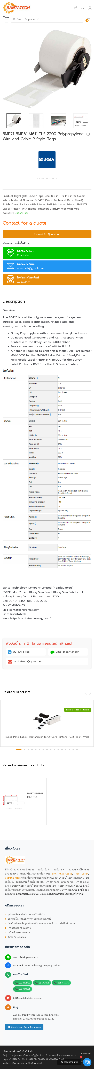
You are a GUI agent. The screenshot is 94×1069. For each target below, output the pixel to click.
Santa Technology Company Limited (42, 965)
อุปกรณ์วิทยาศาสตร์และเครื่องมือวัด (25, 914)
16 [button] (77, 749)
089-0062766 (24, 982)
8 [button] (47, 749)
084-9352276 (63, 982)
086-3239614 (24, 989)
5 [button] (35, 749)
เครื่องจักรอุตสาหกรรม (18, 928)
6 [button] (39, 749)
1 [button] (18, 749)
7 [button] (43, 749)
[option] (47, 69)
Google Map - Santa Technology (24, 1027)
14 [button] (69, 749)
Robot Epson (81, 873)
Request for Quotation (47, 234)
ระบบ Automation (15, 937)
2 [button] (24, 749)
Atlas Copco (65, 873)
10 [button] (54, 749)
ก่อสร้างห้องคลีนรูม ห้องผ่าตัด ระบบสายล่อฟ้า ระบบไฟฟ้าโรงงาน (40, 923)
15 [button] (73, 749)
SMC (54, 873)
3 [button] (28, 749)
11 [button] (58, 749)
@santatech (32, 957)
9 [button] (50, 749)
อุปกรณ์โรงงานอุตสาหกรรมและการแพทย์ (28, 918)
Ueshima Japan (13, 877)
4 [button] (32, 749)
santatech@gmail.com (30, 997)
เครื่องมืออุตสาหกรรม (17, 932)
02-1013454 (44, 982)
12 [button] (62, 749)
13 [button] (65, 749)
